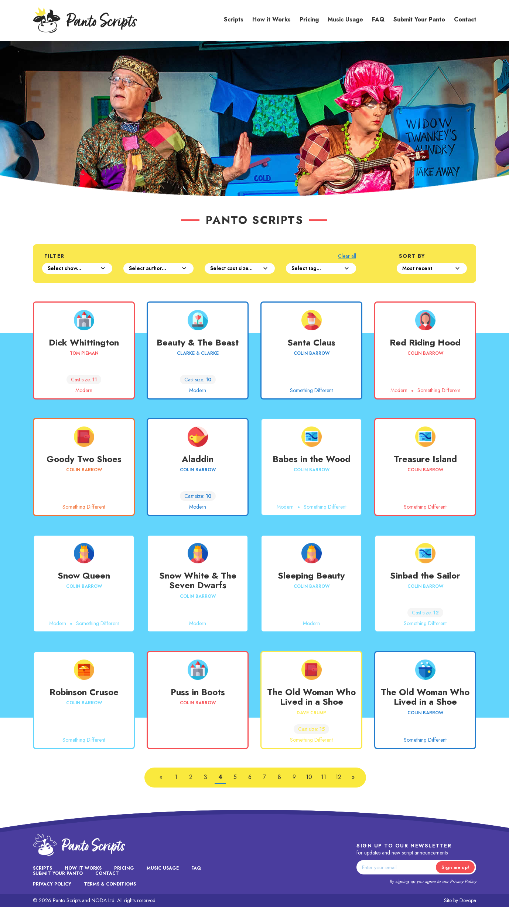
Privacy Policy (463, 881)
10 (309, 777)
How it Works (271, 19)
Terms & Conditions (110, 884)
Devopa (468, 900)
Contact (465, 19)
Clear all (347, 256)
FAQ (378, 19)
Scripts (233, 19)
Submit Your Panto (419, 19)
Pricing (309, 19)
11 (323, 777)
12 (338, 777)
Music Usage (345, 19)
